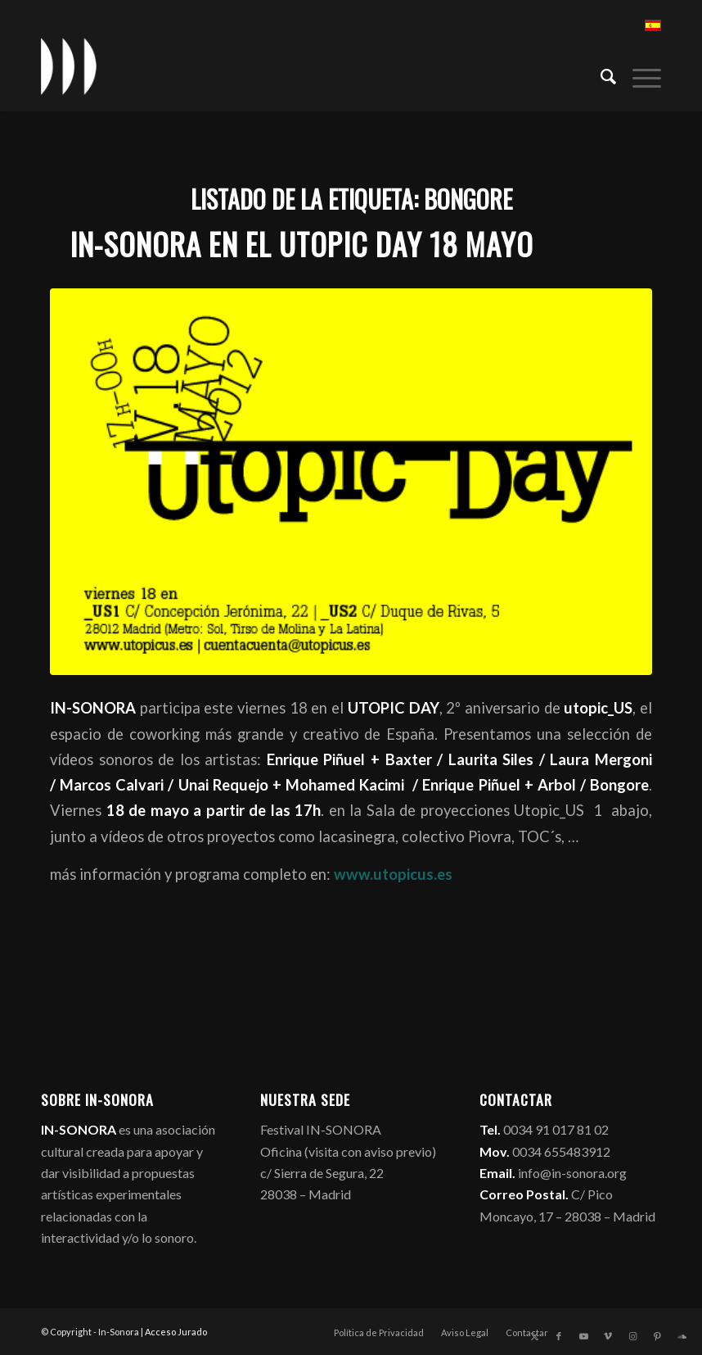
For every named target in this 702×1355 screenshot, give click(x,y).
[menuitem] (600, 74)
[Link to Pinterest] (657, 1336)
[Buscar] (600, 74)
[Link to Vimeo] (608, 1336)
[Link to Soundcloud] (681, 1336)
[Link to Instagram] (632, 1336)
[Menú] (638, 74)
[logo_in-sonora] (69, 66)
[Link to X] (534, 1336)
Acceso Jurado (176, 1331)
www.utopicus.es (393, 874)
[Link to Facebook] (559, 1336)
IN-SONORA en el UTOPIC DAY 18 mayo (301, 243)
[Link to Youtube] (583, 1336)
